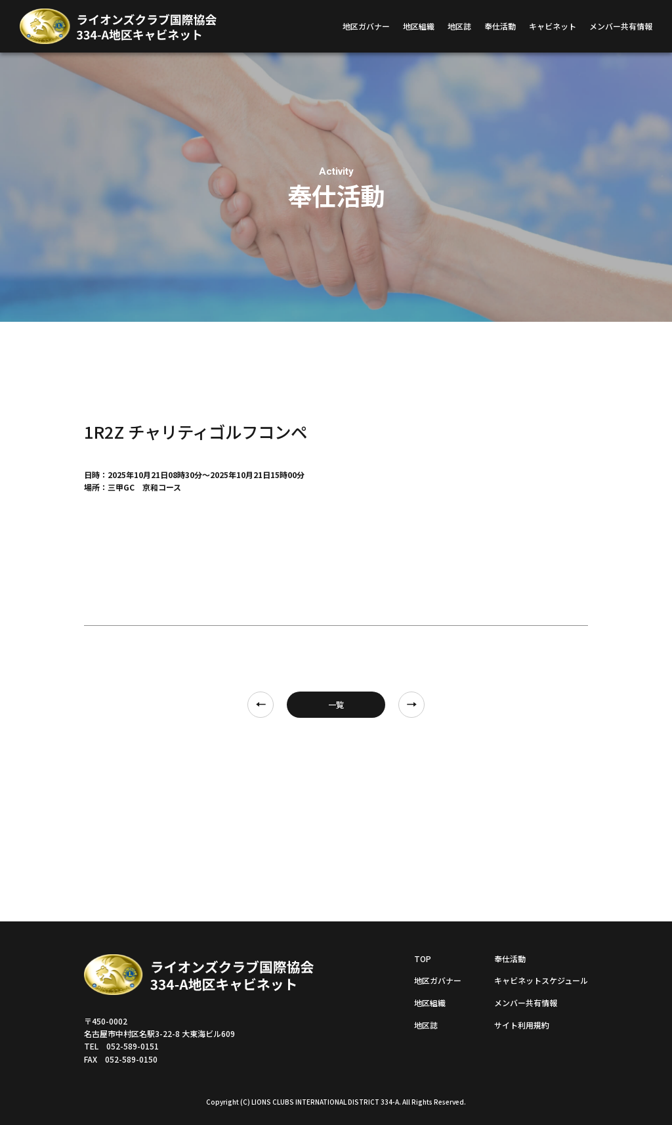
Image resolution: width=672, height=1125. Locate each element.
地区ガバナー (366, 26)
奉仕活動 (500, 26)
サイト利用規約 (521, 1024)
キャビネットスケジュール (541, 980)
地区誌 (459, 26)
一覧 (336, 704)
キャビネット (552, 26)
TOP (422, 958)
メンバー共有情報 (620, 26)
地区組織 (418, 26)
